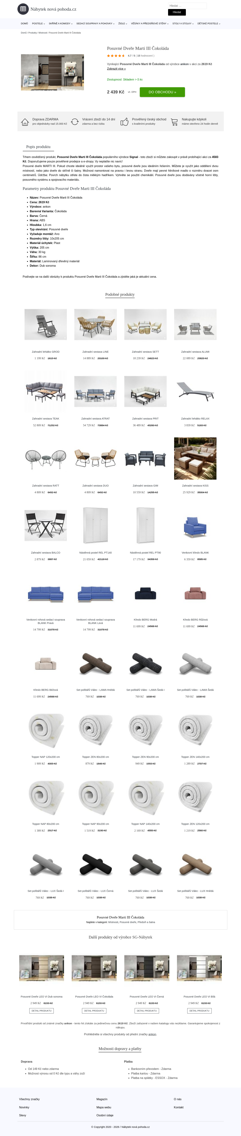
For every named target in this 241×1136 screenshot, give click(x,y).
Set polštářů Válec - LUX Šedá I (46, 891)
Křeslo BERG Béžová (45, 689)
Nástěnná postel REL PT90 (145, 552)
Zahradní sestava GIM (145, 485)
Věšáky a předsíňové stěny (148, 23)
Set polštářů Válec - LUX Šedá (145, 891)
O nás (178, 1099)
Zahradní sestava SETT (145, 351)
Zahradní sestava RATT (45, 485)
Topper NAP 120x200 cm (45, 757)
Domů (24, 23)
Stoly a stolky (182, 23)
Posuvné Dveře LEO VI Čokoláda (94, 996)
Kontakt (179, 1107)
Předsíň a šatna (146, 922)
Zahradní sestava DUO (96, 485)
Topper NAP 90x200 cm (95, 824)
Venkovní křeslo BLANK (195, 552)
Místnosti (43, 33)
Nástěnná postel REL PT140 (95, 552)
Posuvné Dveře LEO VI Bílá (199, 996)
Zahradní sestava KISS (195, 485)
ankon (184, 64)
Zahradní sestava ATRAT (95, 418)
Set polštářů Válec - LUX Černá (95, 891)
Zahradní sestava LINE (96, 351)
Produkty (32, 33)
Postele (37, 23)
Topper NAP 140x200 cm (145, 824)
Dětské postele (208, 23)
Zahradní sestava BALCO (45, 552)
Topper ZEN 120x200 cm (195, 824)
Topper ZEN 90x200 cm (145, 757)
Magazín (102, 1099)
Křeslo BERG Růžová (195, 619)
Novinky (24, 1107)
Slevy (22, 1115)
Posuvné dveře (128, 922)
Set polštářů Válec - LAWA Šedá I (145, 689)
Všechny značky (29, 1099)
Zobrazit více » (116, 68)
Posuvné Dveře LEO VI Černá (147, 996)
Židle (121, 23)
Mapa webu (104, 1107)
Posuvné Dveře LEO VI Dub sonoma (41, 996)
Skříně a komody (59, 23)
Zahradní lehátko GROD (45, 351)
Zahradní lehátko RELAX (195, 418)
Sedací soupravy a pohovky (94, 23)
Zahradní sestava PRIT (145, 418)
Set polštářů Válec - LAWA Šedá (195, 689)
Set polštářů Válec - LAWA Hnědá (95, 689)
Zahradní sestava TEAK (45, 418)
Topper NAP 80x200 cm (45, 824)
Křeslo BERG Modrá (145, 619)
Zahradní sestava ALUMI (195, 351)
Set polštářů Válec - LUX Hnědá (195, 891)
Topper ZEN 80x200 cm (95, 757)
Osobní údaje (105, 1115)
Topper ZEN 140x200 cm (195, 757)
